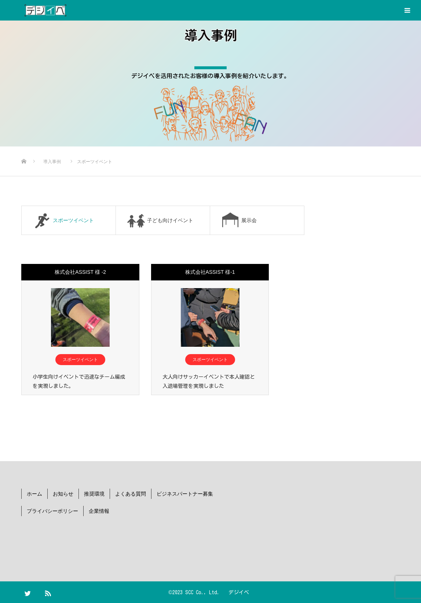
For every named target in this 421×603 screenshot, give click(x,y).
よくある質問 (130, 493)
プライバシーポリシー (52, 511)
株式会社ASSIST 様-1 (210, 272)
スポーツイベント (80, 359)
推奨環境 (94, 493)
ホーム (34, 493)
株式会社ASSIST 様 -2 (80, 272)
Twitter (30, 591)
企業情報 (99, 511)
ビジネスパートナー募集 (185, 493)
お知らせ (63, 493)
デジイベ (238, 592)
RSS (50, 591)
